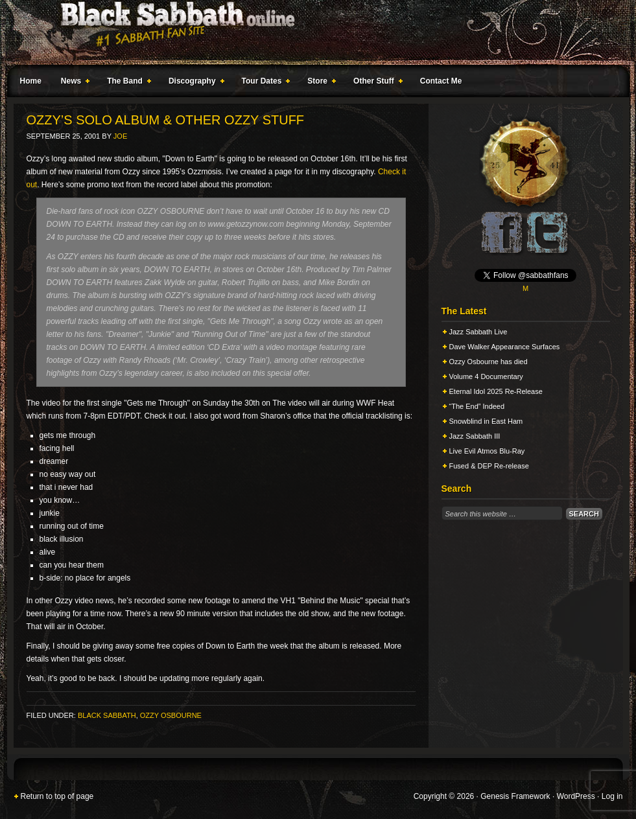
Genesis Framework (515, 796)
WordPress (576, 796)
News (72, 82)
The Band (126, 82)
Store (319, 82)
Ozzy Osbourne (171, 715)
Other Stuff (375, 82)
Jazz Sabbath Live (478, 332)
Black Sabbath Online (312, 32)
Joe (120, 136)
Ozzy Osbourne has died (488, 361)
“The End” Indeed (477, 406)
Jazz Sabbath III (475, 436)
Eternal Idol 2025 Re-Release (496, 391)
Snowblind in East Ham (486, 421)
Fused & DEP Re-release (489, 466)
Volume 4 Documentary (486, 376)
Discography (194, 82)
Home (30, 81)
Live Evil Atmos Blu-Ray (487, 451)
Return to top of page (57, 796)
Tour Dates (263, 82)
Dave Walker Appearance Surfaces (504, 347)
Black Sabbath (107, 715)
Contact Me (441, 81)
